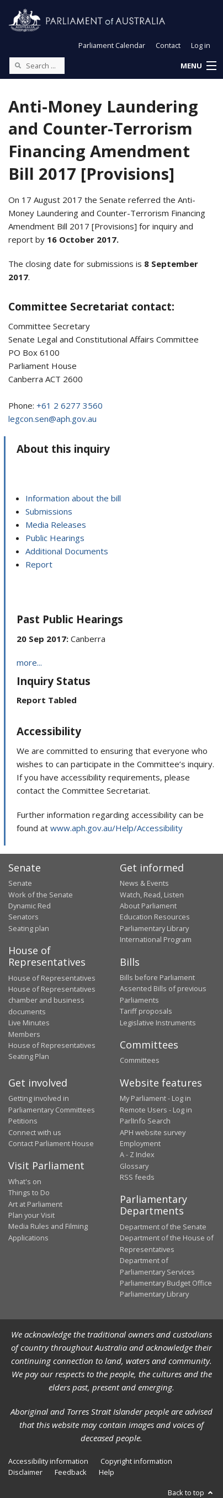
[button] (198, 66)
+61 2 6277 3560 (69, 405)
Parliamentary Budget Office (166, 1283)
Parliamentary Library (154, 928)
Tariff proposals (146, 1011)
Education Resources (155, 917)
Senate (20, 883)
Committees (140, 1060)
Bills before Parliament (157, 977)
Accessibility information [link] (48, 1461)
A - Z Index (137, 1154)
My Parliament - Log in (155, 1098)
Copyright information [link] (136, 1461)
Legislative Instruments (158, 1023)
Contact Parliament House (51, 1143)
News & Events (144, 883)
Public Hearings (54, 537)
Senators (23, 917)
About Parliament (148, 906)
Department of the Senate (163, 1227)
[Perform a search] (17, 65)
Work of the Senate (40, 895)
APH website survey (152, 1132)
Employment (140, 1143)
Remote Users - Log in (156, 1110)
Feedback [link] (71, 1472)
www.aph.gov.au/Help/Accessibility (116, 827)
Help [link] (106, 1472)
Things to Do (29, 1192)
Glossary (134, 1166)
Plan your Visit (31, 1215)
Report (38, 564)
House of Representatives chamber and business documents (51, 1000)
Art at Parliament (35, 1204)
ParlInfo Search (145, 1121)
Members (24, 1034)
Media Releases (55, 524)
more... (29, 662)
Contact (168, 45)
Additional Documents (66, 551)
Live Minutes (29, 1023)
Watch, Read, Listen (152, 895)
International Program (156, 939)
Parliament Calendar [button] (111, 45)
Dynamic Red (29, 906)
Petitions (23, 1121)
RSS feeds (137, 1177)
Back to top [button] (191, 1492)
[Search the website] (37, 65)
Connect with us (34, 1132)
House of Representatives (51, 978)
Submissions (48, 511)
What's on (24, 1181)
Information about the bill (73, 498)
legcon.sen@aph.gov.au (52, 418)
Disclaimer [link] (25, 1472)
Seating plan (28, 928)
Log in (200, 45)
